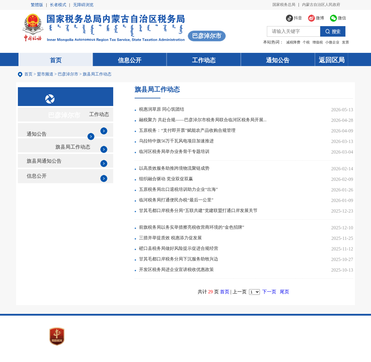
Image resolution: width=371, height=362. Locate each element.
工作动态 (105, 123)
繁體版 (37, 5)
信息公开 (40, 199)
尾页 (289, 294)
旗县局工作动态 (99, 75)
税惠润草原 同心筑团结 (174, 112)
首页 (31, 75)
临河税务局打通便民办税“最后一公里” (189, 202)
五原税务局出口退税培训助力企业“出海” (192, 192)
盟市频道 (47, 75)
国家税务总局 (280, 5)
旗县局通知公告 (49, 180)
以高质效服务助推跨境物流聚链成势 (187, 171)
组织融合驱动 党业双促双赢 (179, 181)
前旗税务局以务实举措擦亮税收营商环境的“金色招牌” (206, 230)
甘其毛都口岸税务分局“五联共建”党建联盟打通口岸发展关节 (213, 213)
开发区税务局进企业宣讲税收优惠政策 (190, 272)
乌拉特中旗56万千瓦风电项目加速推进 (190, 143)
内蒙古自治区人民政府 (319, 5)
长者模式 (58, 5)
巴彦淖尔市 (70, 75)
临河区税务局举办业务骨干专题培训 (187, 154)
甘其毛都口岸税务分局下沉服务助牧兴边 (192, 261)
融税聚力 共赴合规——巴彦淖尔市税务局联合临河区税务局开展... (218, 122)
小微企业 (327, 42)
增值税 (311, 42)
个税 (300, 42)
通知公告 (40, 142)
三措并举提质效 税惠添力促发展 (183, 240)
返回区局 (336, 60)
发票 (339, 42)
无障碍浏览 (83, 5)
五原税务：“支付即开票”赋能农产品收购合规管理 (201, 133)
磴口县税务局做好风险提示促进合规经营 (192, 251)
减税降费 (287, 42)
